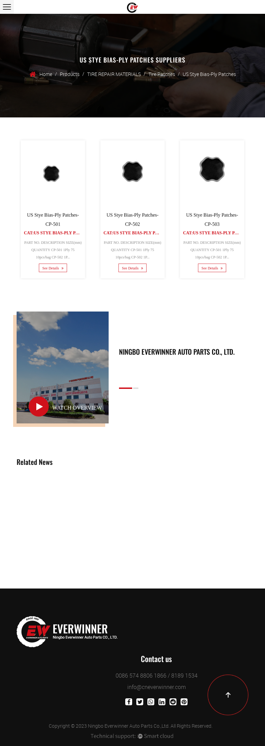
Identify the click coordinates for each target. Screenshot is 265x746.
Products (70, 74)
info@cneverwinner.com (156, 687)
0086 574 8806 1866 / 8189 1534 (157, 675)
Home (45, 74)
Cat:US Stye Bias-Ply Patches (58, 231)
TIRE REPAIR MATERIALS (114, 74)
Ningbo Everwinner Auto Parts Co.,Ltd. (129, 726)
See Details (52, 263)
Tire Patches (161, 74)
